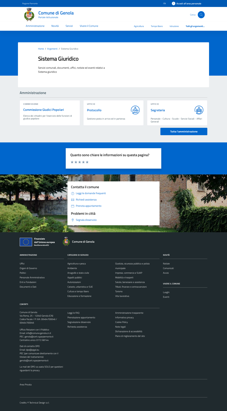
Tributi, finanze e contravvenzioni (131, 286)
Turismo (118, 291)
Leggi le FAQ (73, 313)
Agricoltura (139, 26)
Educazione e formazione (79, 296)
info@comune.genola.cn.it (38, 333)
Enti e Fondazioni (28, 282)
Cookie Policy (121, 322)
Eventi (166, 297)
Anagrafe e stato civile (78, 273)
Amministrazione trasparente (129, 313)
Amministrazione (35, 26)
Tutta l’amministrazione (183, 131)
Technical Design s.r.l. (39, 402)
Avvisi (166, 273)
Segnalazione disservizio (79, 322)
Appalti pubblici (74, 277)
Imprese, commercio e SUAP (128, 273)
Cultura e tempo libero (78, 291)
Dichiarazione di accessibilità (128, 331)
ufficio (91, 103)
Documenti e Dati (28, 286)
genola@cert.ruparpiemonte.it (39, 336)
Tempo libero (157, 26)
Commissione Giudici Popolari (43, 109)
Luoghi (166, 292)
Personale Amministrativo (32, 277)
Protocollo (94, 110)
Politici (23, 273)
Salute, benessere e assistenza (130, 282)
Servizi (69, 26)
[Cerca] (201, 14)
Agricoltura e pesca (76, 263)
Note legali (120, 326)
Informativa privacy (124, 317)
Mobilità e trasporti (124, 277)
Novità (55, 26)
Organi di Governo (28, 268)
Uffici (22, 263)
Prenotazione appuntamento (81, 317)
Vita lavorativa (122, 296)
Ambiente (72, 268)
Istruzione (174, 26)
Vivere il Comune (89, 26)
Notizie (166, 263)
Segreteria (158, 110)
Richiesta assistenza (77, 326)
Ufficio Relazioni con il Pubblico (34, 329)
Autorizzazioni (74, 282)
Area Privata (26, 384)
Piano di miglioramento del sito (130, 336)
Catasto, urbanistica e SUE (80, 286)
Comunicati (168, 268)
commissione (30, 103)
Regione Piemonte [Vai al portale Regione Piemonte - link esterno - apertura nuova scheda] (30, 3)
